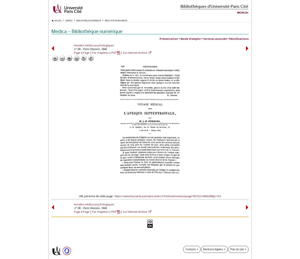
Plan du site (237, 249)
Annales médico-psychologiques (94, 45)
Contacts (190, 249)
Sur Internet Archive (135, 53)
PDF (115, 53)
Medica (242, 12)
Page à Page (81, 53)
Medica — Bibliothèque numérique (86, 31)
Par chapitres (100, 53)
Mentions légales (213, 249)
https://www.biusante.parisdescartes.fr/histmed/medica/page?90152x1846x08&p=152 (168, 196)
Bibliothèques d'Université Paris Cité (214, 6)
